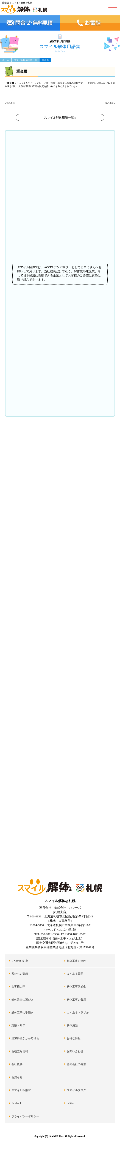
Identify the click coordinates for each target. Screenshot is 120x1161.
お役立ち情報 (19, 1051)
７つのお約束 (19, 960)
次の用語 (109, 103)
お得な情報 (74, 1038)
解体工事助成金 (76, 986)
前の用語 (10, 103)
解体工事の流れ (76, 960)
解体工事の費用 (76, 999)
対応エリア (18, 1025)
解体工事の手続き (22, 1012)
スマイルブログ (76, 1090)
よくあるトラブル (78, 1012)
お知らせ (16, 1077)
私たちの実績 (19, 973)
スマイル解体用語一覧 (25, 60)
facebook (16, 1103)
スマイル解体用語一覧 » (60, 117)
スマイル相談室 (21, 1090)
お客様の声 (18, 986)
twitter (70, 1103)
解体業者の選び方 (22, 999)
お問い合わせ (75, 1051)
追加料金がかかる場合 (25, 1038)
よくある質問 (75, 973)
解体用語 (72, 1025)
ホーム (5, 60)
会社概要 (16, 1064)
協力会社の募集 (76, 1064)
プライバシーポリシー (25, 1116)
